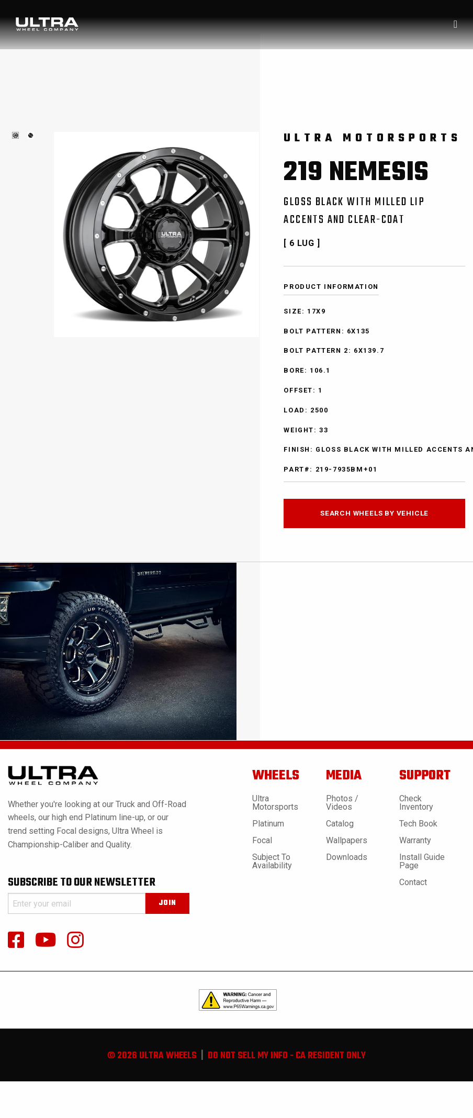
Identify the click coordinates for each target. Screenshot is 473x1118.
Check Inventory (416, 802)
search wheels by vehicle (374, 513)
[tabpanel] (15, 135)
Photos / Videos (342, 802)
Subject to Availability (272, 861)
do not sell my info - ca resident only (287, 1056)
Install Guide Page (422, 861)
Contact (413, 882)
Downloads (346, 857)
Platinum (268, 824)
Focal (262, 840)
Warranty (415, 840)
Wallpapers (346, 840)
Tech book (418, 824)
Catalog (340, 824)
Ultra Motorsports (275, 802)
